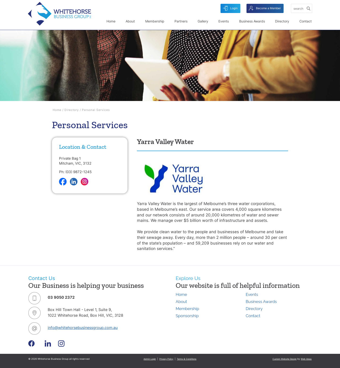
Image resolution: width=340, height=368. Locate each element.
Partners (180, 21)
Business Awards (252, 21)
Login (230, 8)
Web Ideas (306, 359)
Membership (154, 21)
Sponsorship (187, 315)
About (130, 21)
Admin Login (150, 359)
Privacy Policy (166, 359)
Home (110, 21)
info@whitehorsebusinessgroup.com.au (83, 327)
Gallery (203, 21)
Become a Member (265, 8)
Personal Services (96, 110)
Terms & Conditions (186, 359)
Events (223, 21)
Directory (282, 21)
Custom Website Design (284, 359)
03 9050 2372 (61, 297)
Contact (305, 21)
